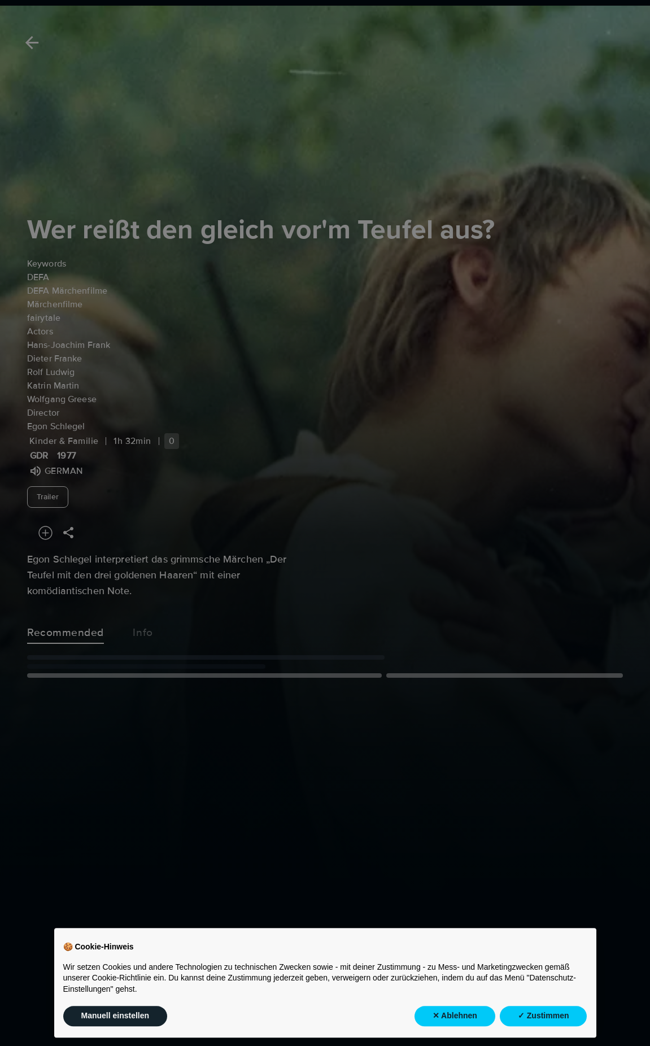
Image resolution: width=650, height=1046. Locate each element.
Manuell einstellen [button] (115, 1026)
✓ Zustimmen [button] (543, 1026)
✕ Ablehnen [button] (455, 1026)
